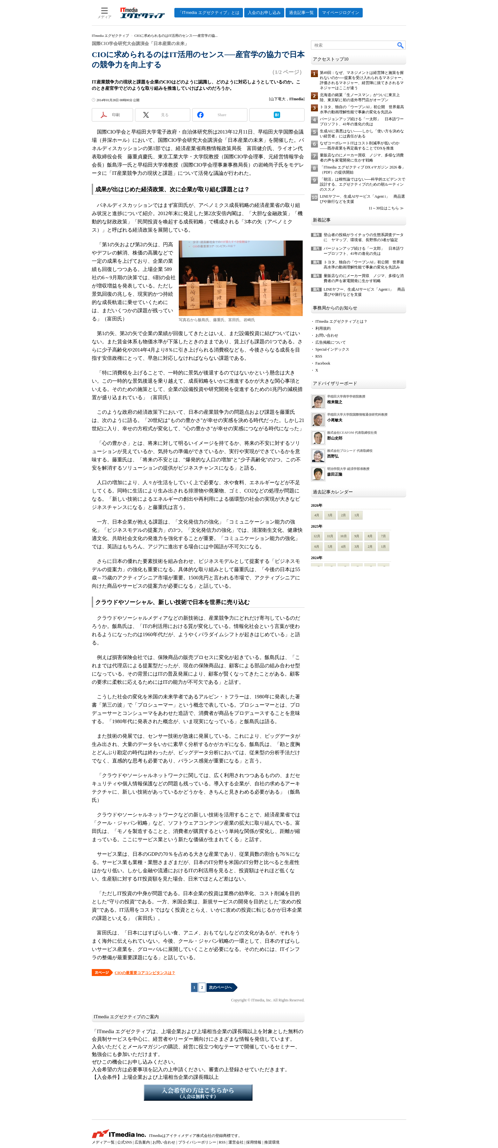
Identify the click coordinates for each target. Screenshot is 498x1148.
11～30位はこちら (383, 208)
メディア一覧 (103, 1142)
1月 (356, 515)
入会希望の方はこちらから (198, 1092)
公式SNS (124, 1142)
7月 (383, 536)
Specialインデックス (332, 349)
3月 (330, 515)
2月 (343, 515)
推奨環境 (271, 1142)
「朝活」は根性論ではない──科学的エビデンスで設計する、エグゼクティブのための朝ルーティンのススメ (362, 184)
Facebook (322, 363)
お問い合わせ (326, 335)
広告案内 (142, 1142)
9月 (356, 536)
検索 (401, 45)
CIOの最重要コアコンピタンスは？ (145, 973)
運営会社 (236, 1142)
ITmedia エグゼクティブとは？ (341, 321)
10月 (343, 536)
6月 (316, 546)
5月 (330, 546)
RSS (318, 356)
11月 (330, 536)
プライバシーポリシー (197, 1142)
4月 (316, 515)
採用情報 (253, 1142)
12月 (317, 536)
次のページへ (220, 987)
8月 (370, 536)
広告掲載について (330, 342)
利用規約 (323, 328)
